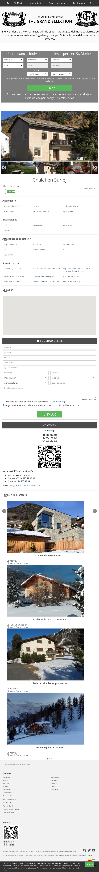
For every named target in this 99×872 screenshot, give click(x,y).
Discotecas (54, 789)
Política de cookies (71, 855)
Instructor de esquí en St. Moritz (47, 268)
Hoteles (5, 786)
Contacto (90, 855)
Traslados (79, 3)
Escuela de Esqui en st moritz (46, 281)
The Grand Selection (9, 800)
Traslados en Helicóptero (44, 276)
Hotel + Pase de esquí (72, 281)
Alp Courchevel (8, 806)
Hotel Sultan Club (8, 812)
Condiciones (58, 401)
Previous (4, 168)
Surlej (19, 186)
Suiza (12, 186)
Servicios (54, 780)
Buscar (49, 88)
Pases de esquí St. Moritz (14, 276)
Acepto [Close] (90, 868)
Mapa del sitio (59, 855)
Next (95, 168)
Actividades (55, 777)
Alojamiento (37, 3)
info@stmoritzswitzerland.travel (24, 485)
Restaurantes (7, 792)
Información (6, 777)
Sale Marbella (7, 803)
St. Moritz (20, 3)
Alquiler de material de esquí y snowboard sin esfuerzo (76, 269)
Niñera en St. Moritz (12, 281)
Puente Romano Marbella (11, 809)
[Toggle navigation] (91, 3)
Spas (53, 786)
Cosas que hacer (58, 3)
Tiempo (5, 780)
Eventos (54, 783)
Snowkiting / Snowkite (13, 268)
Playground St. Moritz (72, 276)
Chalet (6, 186)
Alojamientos (7, 789)
